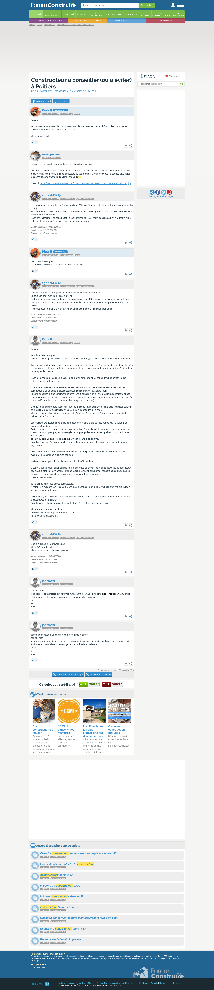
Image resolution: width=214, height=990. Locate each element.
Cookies (176, 983)
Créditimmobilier (96, 14)
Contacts (61, 983)
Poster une (98, 674)
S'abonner (172, 76)
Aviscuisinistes (178, 14)
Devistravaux (144, 14)
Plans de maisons (127, 14)
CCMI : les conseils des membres (66, 729)
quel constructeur (110, 594)
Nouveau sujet (41, 101)
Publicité (154, 983)
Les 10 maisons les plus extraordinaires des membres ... (93, 731)
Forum (35, 14)
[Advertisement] (107, 48)
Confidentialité (165, 983)
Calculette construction (114, 983)
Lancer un (68, 674)
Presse (134, 983)
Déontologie (144, 983)
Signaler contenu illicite (77, 983)
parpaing (46, 439)
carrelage (53, 429)
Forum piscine (165, 21)
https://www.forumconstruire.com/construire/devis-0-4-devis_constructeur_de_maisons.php (85, 183)
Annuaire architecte (126, 21)
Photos (68, 14)
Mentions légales (95, 983)
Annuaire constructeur (48, 21)
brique (67, 439)
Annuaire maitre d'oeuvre (87, 21)
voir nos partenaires (38, 967)
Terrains (110, 14)
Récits (52, 14)
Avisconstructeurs (161, 14)
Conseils (82, 14)
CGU (127, 983)
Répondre (61, 101)
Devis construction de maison (43, 729)
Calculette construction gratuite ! (116, 729)
